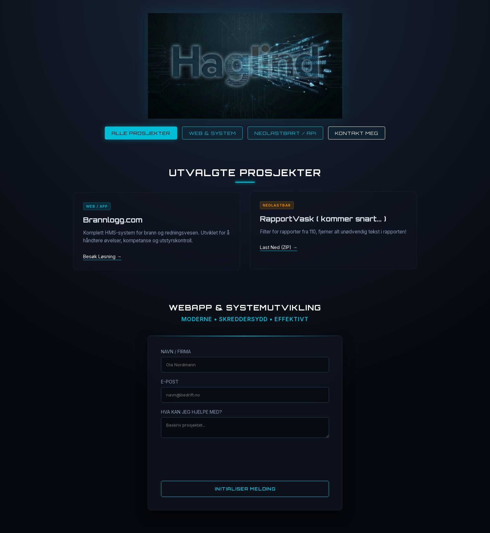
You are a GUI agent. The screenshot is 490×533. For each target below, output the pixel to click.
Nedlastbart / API (285, 133)
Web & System (212, 133)
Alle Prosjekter (141, 133)
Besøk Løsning (100, 256)
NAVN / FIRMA (176, 351)
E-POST (169, 381)
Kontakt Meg (356, 133)
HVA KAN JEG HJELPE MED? (191, 412)
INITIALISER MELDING (245, 488)
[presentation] (245, 458)
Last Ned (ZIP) (276, 247)
